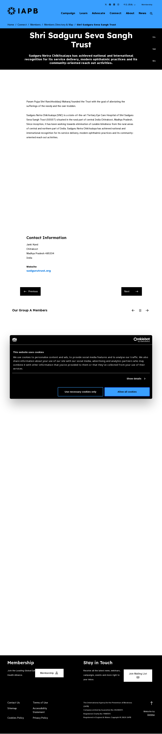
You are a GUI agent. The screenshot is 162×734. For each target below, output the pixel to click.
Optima (151, 715)
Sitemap (12, 708)
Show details (134, 378)
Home (10, 25)
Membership (147, 4)
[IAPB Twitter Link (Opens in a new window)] (105, 4)
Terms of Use (40, 703)
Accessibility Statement (40, 710)
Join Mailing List (138, 675)
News (141, 13)
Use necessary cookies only (80, 391)
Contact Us (13, 703)
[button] (130, 4)
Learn (79, 13)
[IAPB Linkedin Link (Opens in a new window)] (114, 4)
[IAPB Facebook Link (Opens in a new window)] (110, 4)
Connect (113, 13)
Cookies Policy (15, 718)
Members (35, 25)
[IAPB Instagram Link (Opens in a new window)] (118, 4)
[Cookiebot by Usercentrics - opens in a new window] (136, 339)
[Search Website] (151, 14)
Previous (31, 291)
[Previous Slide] (133, 311)
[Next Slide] (147, 311)
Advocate (95, 13)
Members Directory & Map (58, 25)
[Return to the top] (152, 703)
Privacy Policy (40, 718)
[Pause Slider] (140, 311)
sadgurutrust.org (38, 271)
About (128, 13)
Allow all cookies (127, 391)
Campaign (62, 13)
